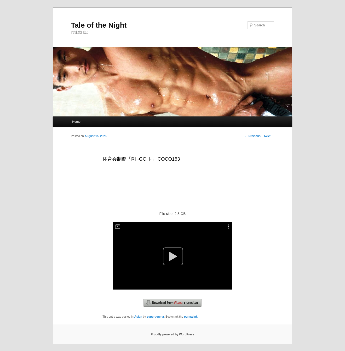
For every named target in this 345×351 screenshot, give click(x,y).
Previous (253, 136)
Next (269, 136)
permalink (191, 316)
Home (76, 121)
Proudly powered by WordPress (172, 334)
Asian (138, 316)
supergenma (155, 316)
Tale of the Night (99, 25)
